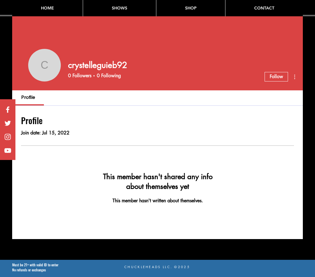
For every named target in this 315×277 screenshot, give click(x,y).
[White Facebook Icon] (8, 109)
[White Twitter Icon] (8, 123)
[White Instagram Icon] (8, 137)
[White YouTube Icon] (8, 150)
